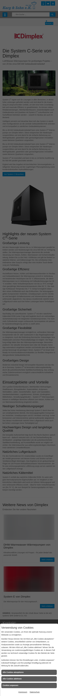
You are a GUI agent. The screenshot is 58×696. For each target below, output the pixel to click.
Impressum (22, 692)
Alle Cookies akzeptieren (13, 672)
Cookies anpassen (10, 685)
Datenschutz (35, 692)
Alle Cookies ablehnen (12, 679)
